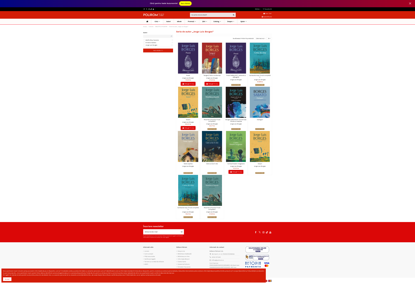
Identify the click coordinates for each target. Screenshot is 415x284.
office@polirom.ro (218, 260)
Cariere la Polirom (184, 264)
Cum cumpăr (148, 254)
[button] (192, 21)
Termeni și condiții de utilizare (154, 262)
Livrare (146, 251)
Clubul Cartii (182, 262)
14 (269, 38)
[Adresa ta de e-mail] (161, 231)
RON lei (258, 9)
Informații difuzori (184, 259)
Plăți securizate (149, 256)
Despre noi (181, 251)
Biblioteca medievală (184, 254)
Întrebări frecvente (184, 267)
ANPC (146, 264)
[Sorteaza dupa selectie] (260, 38)
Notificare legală (149, 259)
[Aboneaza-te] (181, 231)
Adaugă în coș (188, 84)
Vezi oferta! (185, 3)
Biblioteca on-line (183, 256)
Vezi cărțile (158, 50)
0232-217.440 (216, 257)
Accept (7, 279)
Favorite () (267, 9)
